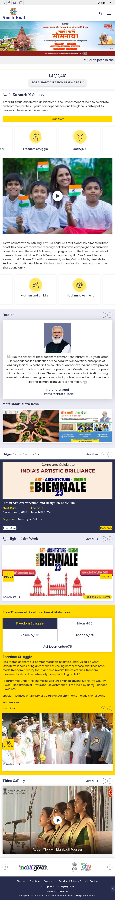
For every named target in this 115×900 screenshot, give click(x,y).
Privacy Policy (79, 881)
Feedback (35, 881)
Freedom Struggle (17, 657)
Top (112, 889)
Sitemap (22, 881)
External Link (57, 38)
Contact (94, 881)
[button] (109, 38)
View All (90, 454)
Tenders (63, 881)
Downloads (50, 881)
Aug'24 (9, 746)
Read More (57, 119)
